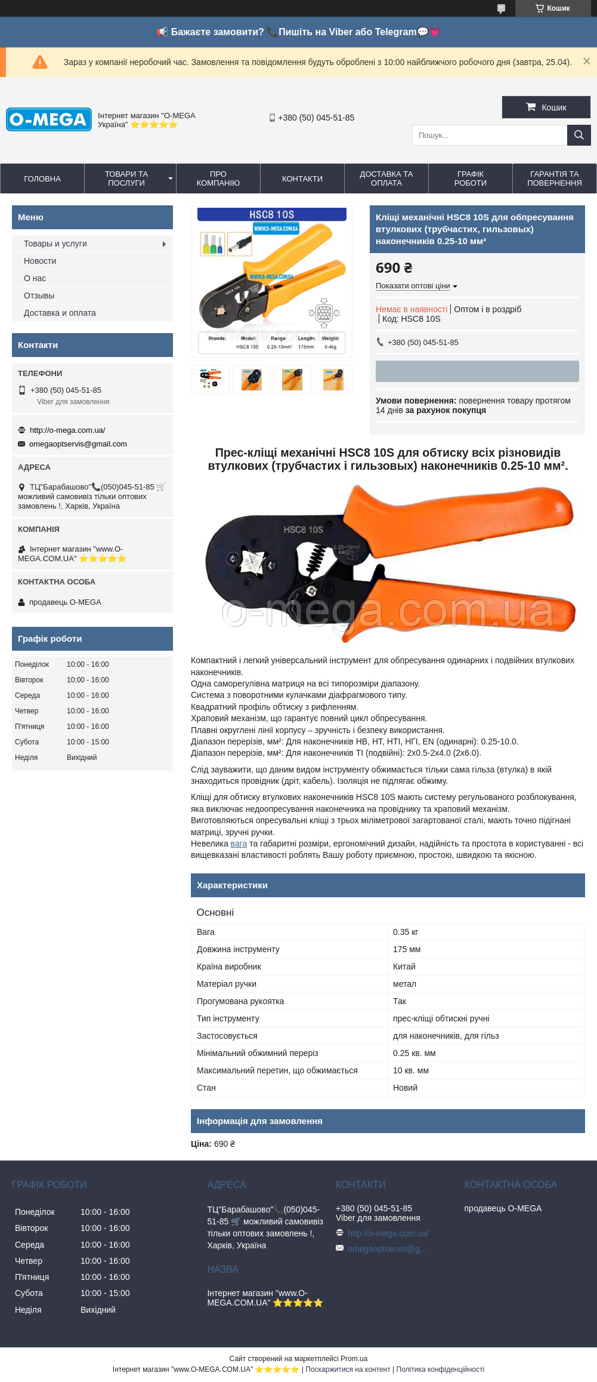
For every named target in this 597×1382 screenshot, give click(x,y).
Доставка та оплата (386, 178)
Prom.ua (354, 1359)
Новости (40, 261)
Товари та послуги (126, 178)
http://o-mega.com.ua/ (67, 430)
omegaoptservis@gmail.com (78, 443)
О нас (35, 278)
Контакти (302, 178)
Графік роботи (470, 178)
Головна (42, 178)
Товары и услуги (55, 243)
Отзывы (39, 295)
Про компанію (218, 178)
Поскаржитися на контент (347, 1369)
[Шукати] (579, 135)
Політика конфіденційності (441, 1369)
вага (239, 843)
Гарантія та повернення (554, 178)
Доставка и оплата (60, 313)
